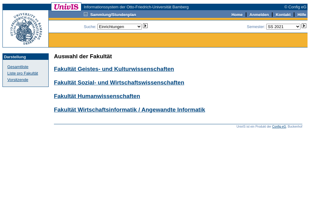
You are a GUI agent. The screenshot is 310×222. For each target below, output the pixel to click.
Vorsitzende (17, 79)
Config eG (279, 126)
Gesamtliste (18, 66)
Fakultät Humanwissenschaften (97, 96)
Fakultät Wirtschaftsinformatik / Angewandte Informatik (129, 109)
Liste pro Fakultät (22, 73)
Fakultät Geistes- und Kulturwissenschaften (114, 69)
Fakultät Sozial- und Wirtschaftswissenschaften (119, 82)
